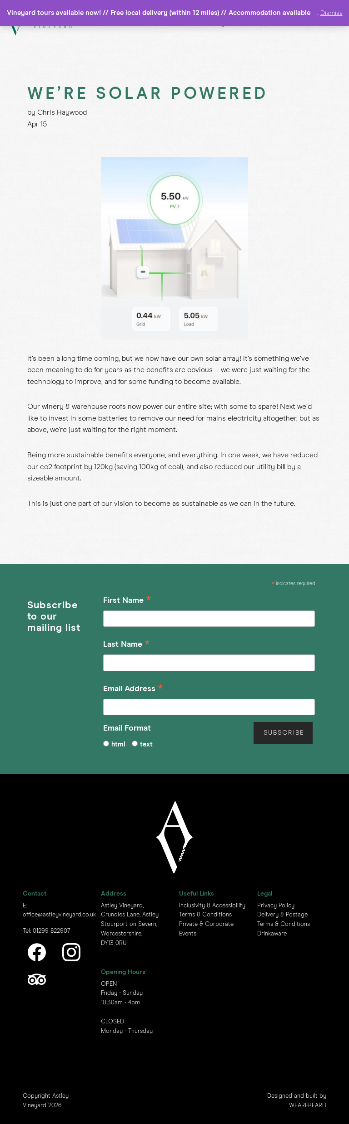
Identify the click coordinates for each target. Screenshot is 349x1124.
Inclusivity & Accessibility (212, 906)
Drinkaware (272, 934)
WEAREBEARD (307, 1106)
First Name (127, 602)
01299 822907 (51, 931)
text (146, 744)
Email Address (133, 690)
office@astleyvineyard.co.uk (59, 915)
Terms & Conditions (205, 915)
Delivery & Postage (282, 915)
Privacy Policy (275, 906)
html (118, 744)
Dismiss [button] (331, 13)
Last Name (126, 646)
